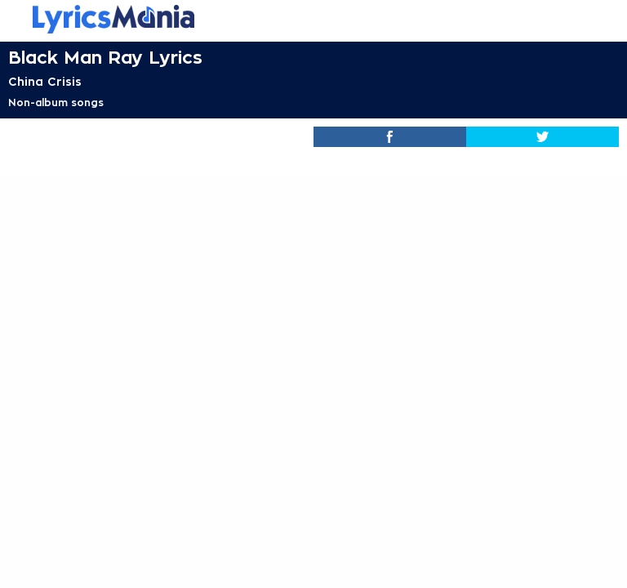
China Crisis (45, 81)
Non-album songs (56, 103)
